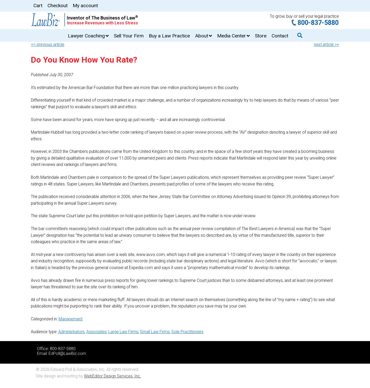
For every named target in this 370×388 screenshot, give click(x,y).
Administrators (71, 331)
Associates (96, 331)
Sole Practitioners (187, 331)
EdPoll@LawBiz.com (67, 353)
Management (70, 318)
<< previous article (47, 44)
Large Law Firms (123, 331)
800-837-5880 (318, 22)
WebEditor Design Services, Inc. (112, 376)
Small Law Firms (155, 331)
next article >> (326, 44)
